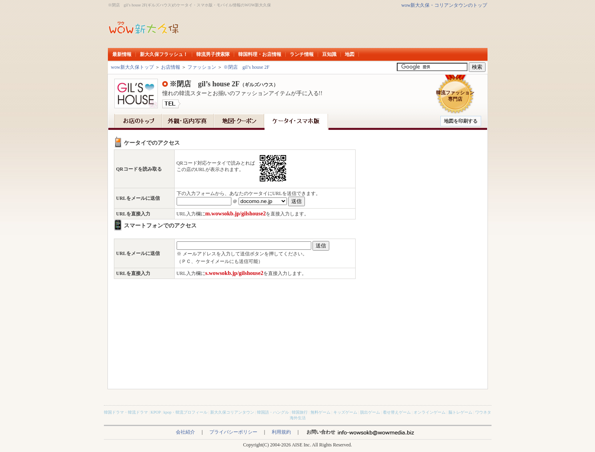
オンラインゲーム (430, 412)
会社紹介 (185, 432)
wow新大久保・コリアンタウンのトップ (444, 5)
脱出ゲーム (370, 412)
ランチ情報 (302, 54)
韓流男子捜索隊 (213, 54)
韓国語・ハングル (273, 412)
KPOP (156, 412)
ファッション (201, 67)
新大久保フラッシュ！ (164, 54)
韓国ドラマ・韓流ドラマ (126, 412)
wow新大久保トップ (132, 67)
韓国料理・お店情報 (259, 54)
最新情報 (121, 54)
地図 (349, 54)
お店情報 (170, 67)
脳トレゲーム (460, 412)
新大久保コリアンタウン (232, 412)
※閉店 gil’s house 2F (246, 67)
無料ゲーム (320, 412)
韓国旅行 (300, 412)
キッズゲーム (345, 412)
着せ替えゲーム (397, 412)
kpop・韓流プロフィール (185, 412)
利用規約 (281, 432)
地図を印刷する (461, 121)
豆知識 (329, 54)
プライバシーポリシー (233, 432)
